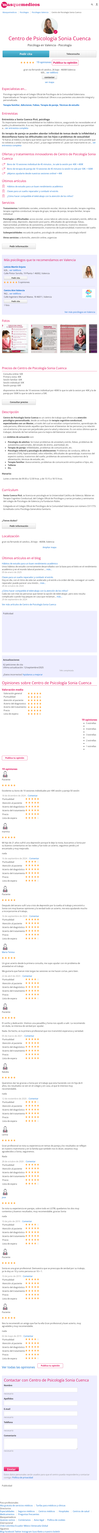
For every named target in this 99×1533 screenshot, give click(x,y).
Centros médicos (47, 1511)
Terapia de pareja (49, 105)
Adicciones (26, 105)
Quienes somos (7, 1520)
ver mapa (49, 82)
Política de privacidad (22, 1477)
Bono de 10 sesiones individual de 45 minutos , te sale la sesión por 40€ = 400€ (45, 164)
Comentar (33, 795)
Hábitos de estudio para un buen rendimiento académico (35, 186)
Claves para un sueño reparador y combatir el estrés (32, 191)
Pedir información (19, 246)
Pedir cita (26, 54)
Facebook (9, 1531)
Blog (2, 1531)
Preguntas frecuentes (28, 1514)
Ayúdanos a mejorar (33, 674)
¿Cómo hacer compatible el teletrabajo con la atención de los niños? (40, 196)
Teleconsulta (73, 54)
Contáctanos (24, 1520)
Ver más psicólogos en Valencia (80, 312)
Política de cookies (56, 1520)
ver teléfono (52, 72)
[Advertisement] (49, 633)
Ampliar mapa (49, 547)
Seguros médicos (26, 1511)
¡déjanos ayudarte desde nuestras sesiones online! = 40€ (34, 173)
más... (49, 569)
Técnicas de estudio (69, 105)
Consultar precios (19, 402)
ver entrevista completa (16, 128)
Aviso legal (39, 1520)
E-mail (7, 1409)
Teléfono (8, 1422)
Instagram (27, 1531)
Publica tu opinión (65, 62)
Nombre (8, 1385)
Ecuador (19, 1525)
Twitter (18, 1531)
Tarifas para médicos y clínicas (50, 1505)
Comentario (10, 1435)
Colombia (10, 1525)
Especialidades (7, 1511)
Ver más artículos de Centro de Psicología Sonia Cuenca (29, 604)
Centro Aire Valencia (14, 290)
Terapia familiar (11, 105)
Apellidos (8, 1398)
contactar (49, 77)
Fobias (36, 105)
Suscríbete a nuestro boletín (46, 1531)
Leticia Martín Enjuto (15, 266)
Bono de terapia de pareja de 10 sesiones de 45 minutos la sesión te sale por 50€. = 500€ (50, 168)
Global (45, 1525)
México (27, 1525)
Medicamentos (7, 1514)
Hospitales (64, 1511)
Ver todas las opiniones (18, 1367)
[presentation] (23, 1459)
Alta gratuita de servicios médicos (16, 1505)
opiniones (43, 62)
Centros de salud (81, 1511)
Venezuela (36, 1525)
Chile (2, 1525)
